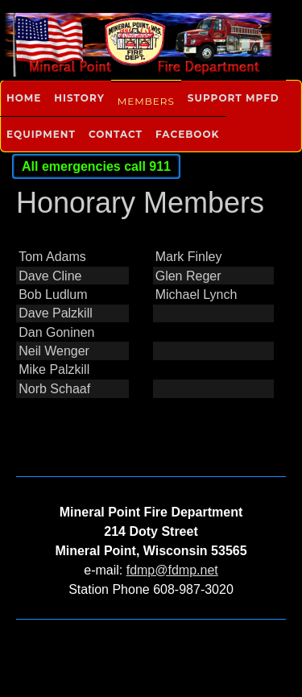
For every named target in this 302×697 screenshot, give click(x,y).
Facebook (187, 134)
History (79, 98)
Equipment (41, 134)
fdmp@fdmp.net (172, 570)
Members (146, 101)
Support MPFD (233, 98)
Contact (116, 134)
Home (23, 98)
